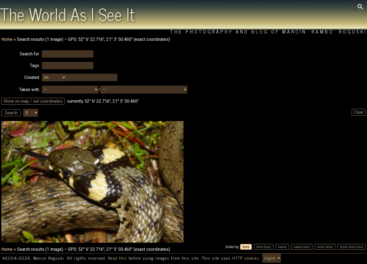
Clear (358, 112)
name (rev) (302, 247)
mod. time (325, 247)
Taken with (29, 89)
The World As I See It (67, 14)
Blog (260, 31)
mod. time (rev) (351, 247)
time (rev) (264, 247)
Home (7, 39)
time (246, 247)
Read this (117, 258)
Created (31, 77)
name (282, 247)
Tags (34, 65)
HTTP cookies (245, 258)
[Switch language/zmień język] (271, 258)
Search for (29, 53)
